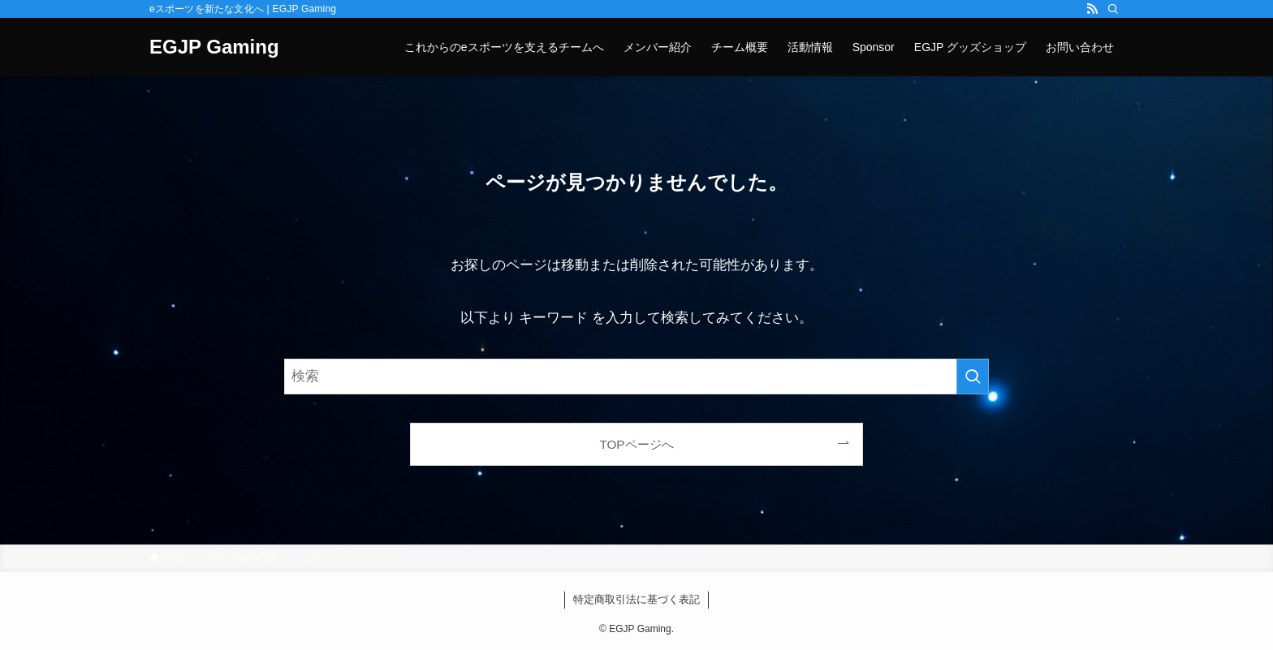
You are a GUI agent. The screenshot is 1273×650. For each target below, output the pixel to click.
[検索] (1113, 9)
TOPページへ (636, 444)
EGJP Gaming (214, 47)
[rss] (1092, 9)
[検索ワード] (636, 376)
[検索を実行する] (972, 376)
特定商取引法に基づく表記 (636, 599)
